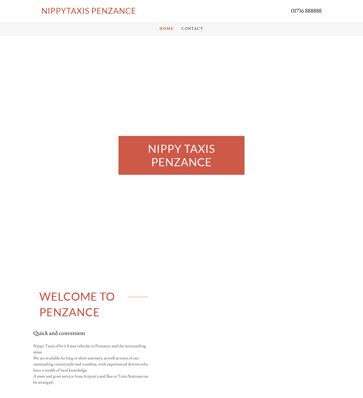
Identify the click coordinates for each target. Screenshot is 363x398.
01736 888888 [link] (306, 11)
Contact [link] (192, 28)
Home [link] (166, 28)
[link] (111, 12)
